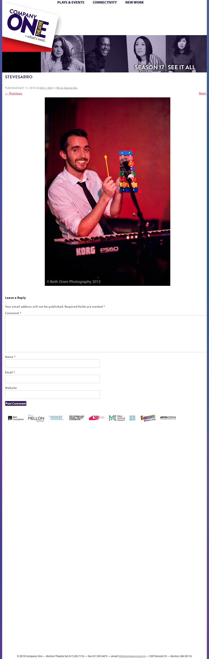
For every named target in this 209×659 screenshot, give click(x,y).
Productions (144, 630)
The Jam (71, 23)
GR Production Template (193, 454)
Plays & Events (70, 2)
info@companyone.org (132, 656)
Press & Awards (119, 29)
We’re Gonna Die (66, 87)
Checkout (159, 459)
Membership (78, 524)
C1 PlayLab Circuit (166, 542)
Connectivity (105, 2)
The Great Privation (52, 624)
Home (11, 11)
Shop (200, 17)
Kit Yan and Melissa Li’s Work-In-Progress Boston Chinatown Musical (53, 495)
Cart (150, 11)
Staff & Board (9, 624)
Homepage (28, 524)
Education (184, 459)
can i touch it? (141, 454)
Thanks (186, 23)
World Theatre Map (166, 583)
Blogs (165, 595)
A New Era (33, 454)
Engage (169, 23)
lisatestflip (69, 524)
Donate (177, 11)
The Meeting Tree (76, 624)
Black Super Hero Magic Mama (107, 448)
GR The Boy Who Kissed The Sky (198, 442)
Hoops (36, 17)
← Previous (13, 93)
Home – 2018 (17, 518)
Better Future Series (67, 454)
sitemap (112, 23)
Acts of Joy (49, 454)
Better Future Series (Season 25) (84, 448)
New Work (134, 2)
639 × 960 (46, 87)
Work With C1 (91, 624)
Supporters (201, 630)
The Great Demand (43, 624)
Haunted (10, 524)
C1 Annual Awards (100, 642)
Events (166, 630)
